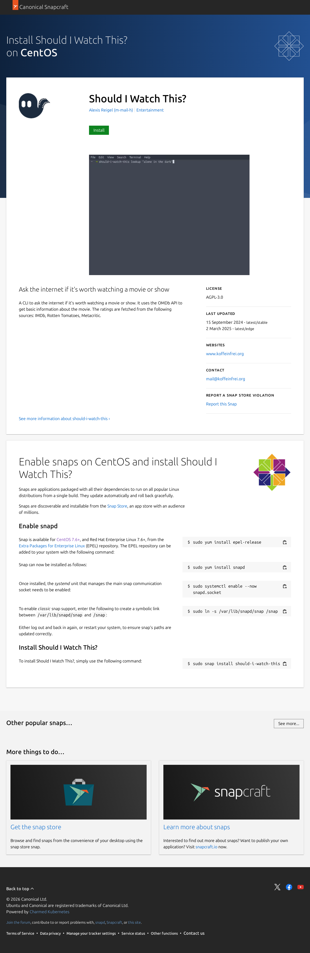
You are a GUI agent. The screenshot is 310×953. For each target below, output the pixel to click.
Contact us (194, 933)
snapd (100, 922)
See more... (288, 723)
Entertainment (150, 110)
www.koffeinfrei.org (225, 353)
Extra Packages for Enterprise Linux (52, 545)
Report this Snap (221, 404)
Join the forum (18, 922)
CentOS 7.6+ (68, 539)
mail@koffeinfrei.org (225, 378)
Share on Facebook (289, 887)
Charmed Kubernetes (49, 911)
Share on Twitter (277, 887)
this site (134, 922)
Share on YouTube (300, 887)
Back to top (20, 888)
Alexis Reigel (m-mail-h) (111, 110)
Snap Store (117, 506)
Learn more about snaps (196, 827)
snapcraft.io (206, 846)
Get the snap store (35, 827)
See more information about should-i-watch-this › (64, 418)
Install (98, 130)
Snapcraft (114, 922)
